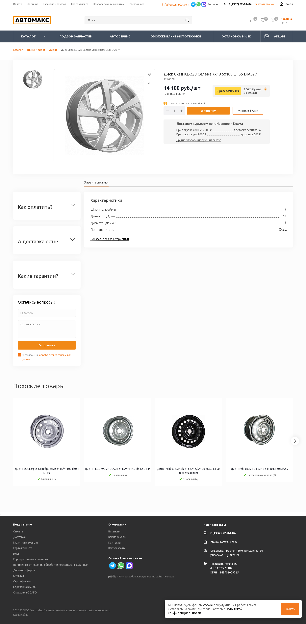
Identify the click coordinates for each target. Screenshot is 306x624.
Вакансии (114, 531)
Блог (16, 553)
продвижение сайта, (151, 576)
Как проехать (117, 537)
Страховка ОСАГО (25, 592)
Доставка (19, 537)
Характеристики (96, 182)
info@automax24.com (176, 4)
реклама (169, 576)
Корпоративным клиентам (30, 559)
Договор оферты (24, 570)
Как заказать (116, 548)
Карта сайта (21, 614)
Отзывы (18, 575)
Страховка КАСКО (24, 587)
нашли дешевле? (174, 94)
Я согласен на (46, 357)
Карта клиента (22, 548)
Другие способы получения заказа (198, 140)
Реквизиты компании (224, 563)
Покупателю (22, 524)
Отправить (46, 345)
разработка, (132, 576)
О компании (117, 524)
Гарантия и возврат (25, 542)
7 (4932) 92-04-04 (223, 533)
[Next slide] (295, 441)
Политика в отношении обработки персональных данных (50, 564)
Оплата (18, 531)
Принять (290, 608)
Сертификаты (22, 581)
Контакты (114, 542)
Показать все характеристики (109, 239)
